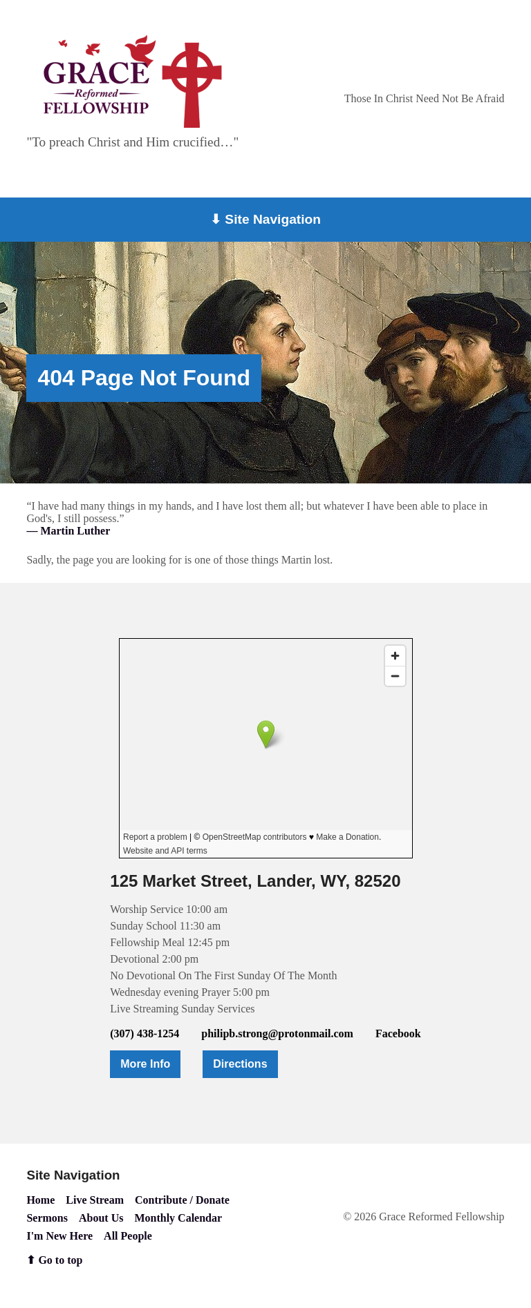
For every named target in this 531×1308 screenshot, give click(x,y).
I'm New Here (59, 1236)
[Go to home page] (133, 81)
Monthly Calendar (178, 1218)
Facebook (398, 1033)
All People (128, 1236)
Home (40, 1200)
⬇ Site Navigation (265, 219)
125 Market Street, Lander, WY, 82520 (255, 881)
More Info (145, 1064)
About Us (101, 1218)
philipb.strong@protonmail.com (277, 1033)
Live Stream (95, 1200)
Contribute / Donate (182, 1200)
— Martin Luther (68, 531)
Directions (240, 1064)
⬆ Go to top (54, 1260)
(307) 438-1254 (144, 1033)
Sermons (47, 1218)
